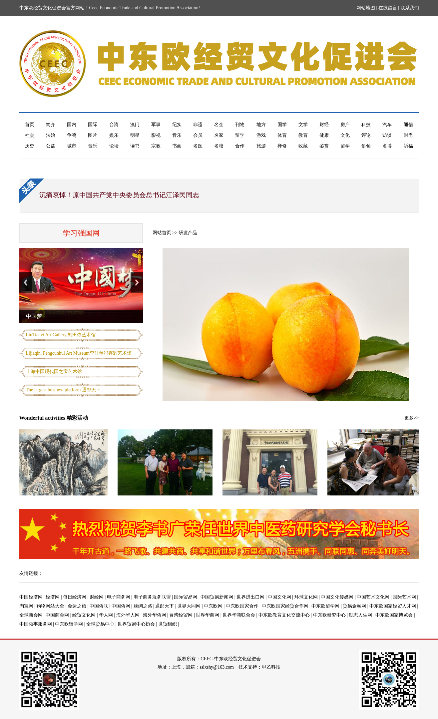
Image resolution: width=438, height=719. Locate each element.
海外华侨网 (154, 615)
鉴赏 (324, 145)
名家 (218, 135)
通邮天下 (164, 606)
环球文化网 (306, 597)
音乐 (177, 135)
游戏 (261, 135)
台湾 (114, 124)
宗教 (156, 145)
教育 (303, 135)
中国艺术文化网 (373, 597)
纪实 (177, 124)
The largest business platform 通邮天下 (63, 389)
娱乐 (114, 135)
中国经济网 (31, 597)
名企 (218, 124)
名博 (387, 145)
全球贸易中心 (100, 624)
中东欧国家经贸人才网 (392, 606)
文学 (303, 124)
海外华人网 (128, 615)
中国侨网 (121, 606)
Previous (25, 282)
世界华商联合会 (238, 615)
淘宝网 (26, 606)
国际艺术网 (404, 597)
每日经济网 (74, 597)
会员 (198, 135)
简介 (50, 124)
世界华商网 (207, 615)
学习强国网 (81, 233)
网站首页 (162, 232)
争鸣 (71, 135)
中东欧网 (213, 606)
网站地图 (365, 7)
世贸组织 (167, 624)
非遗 (198, 124)
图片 (92, 135)
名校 (218, 145)
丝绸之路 (143, 606)
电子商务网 (118, 597)
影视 (156, 135)
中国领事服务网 (35, 624)
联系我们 (409, 7)
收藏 (303, 145)
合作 (239, 145)
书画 (177, 145)
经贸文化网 (84, 615)
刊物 (239, 124)
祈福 (408, 145)
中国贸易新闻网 (217, 597)
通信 (408, 124)
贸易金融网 (354, 606)
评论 (366, 135)
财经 (324, 124)
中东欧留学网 (325, 606)
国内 (71, 124)
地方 (261, 124)
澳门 (135, 124)
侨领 (366, 145)
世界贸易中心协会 (136, 624)
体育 (282, 135)
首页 (29, 124)
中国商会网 (57, 615)
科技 (366, 124)
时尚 (408, 135)
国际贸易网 (185, 597)
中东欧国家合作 (242, 606)
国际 (92, 124)
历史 (29, 145)
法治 (50, 135)
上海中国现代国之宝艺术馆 (54, 371)
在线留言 (387, 7)
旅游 (261, 145)
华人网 (106, 615)
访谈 (387, 135)
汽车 (387, 124)
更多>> (411, 417)
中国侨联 (99, 606)
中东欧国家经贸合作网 (285, 606)
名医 (198, 145)
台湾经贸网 (181, 615)
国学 (282, 124)
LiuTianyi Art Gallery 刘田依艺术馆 (61, 334)
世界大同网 (189, 606)
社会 (29, 135)
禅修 (282, 145)
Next (137, 282)
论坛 (114, 145)
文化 (345, 135)
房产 (345, 124)
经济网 (53, 597)
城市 (71, 145)
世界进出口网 (250, 597)
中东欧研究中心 (329, 615)
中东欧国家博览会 (394, 615)
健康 (324, 135)
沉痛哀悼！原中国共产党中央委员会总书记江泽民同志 (119, 195)
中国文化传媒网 (337, 597)
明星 (135, 135)
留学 (239, 135)
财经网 (97, 597)
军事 (156, 124)
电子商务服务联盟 (152, 597)
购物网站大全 (50, 606)
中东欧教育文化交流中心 (284, 615)
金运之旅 (77, 606)
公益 (50, 145)
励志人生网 (360, 615)
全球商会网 (31, 615)
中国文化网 (279, 597)
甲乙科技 (271, 667)
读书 (135, 145)
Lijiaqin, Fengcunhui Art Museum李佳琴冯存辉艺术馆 (79, 353)
